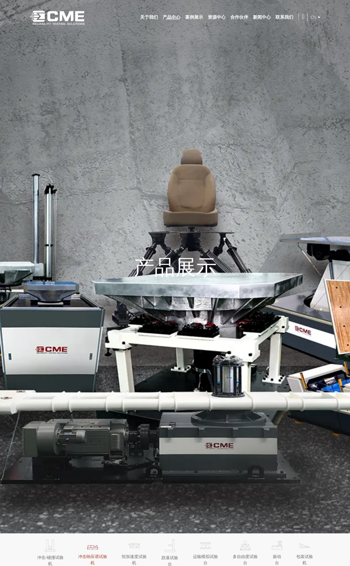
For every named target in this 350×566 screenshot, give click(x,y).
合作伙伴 (239, 17)
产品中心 (171, 17)
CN (315, 17)
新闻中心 (262, 17)
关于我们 (149, 17)
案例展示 (194, 17)
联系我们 (284, 17)
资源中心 (217, 17)
